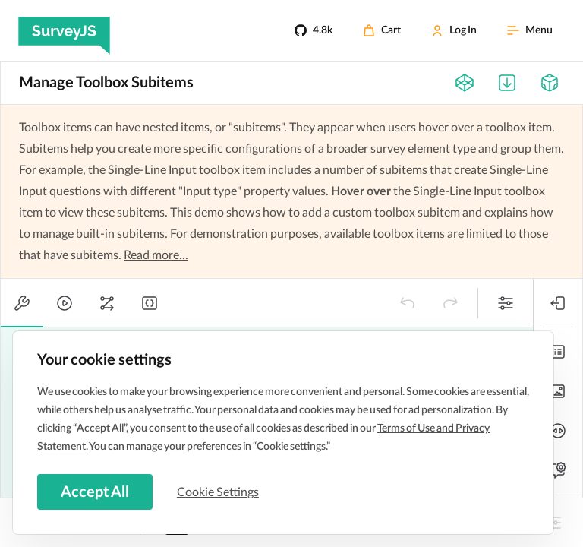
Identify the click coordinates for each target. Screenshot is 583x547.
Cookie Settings (219, 491)
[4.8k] (313, 30)
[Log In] (454, 30)
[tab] (22, 303)
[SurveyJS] (64, 30)
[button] (407, 303)
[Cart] (382, 30)
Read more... (156, 255)
